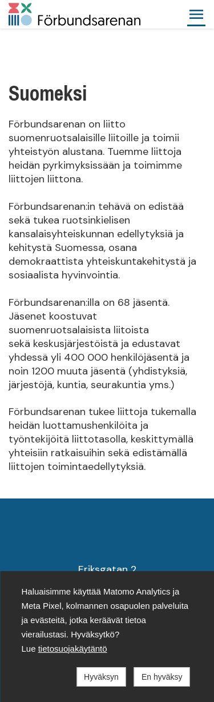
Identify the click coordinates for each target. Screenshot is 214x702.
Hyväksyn (101, 676)
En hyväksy (162, 676)
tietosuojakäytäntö (72, 648)
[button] (196, 14)
